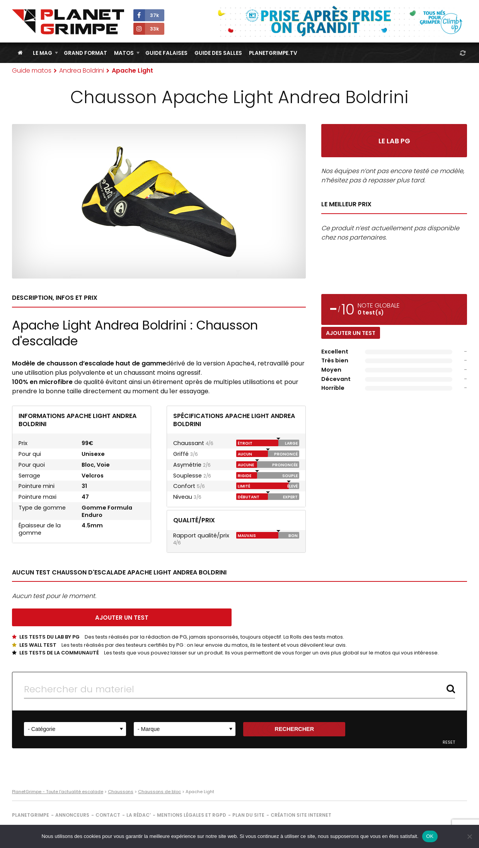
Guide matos (31, 70)
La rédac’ (138, 815)
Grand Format (85, 53)
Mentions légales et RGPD (191, 815)
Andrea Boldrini (81, 70)
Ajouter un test (350, 333)
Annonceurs (72, 815)
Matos (124, 53)
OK (429, 836)
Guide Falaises (166, 53)
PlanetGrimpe (30, 815)
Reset (449, 742)
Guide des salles (218, 53)
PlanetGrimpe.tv (273, 53)
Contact (107, 815)
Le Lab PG (394, 141)
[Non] (469, 836)
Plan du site (248, 815)
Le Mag (42, 53)
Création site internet (301, 815)
